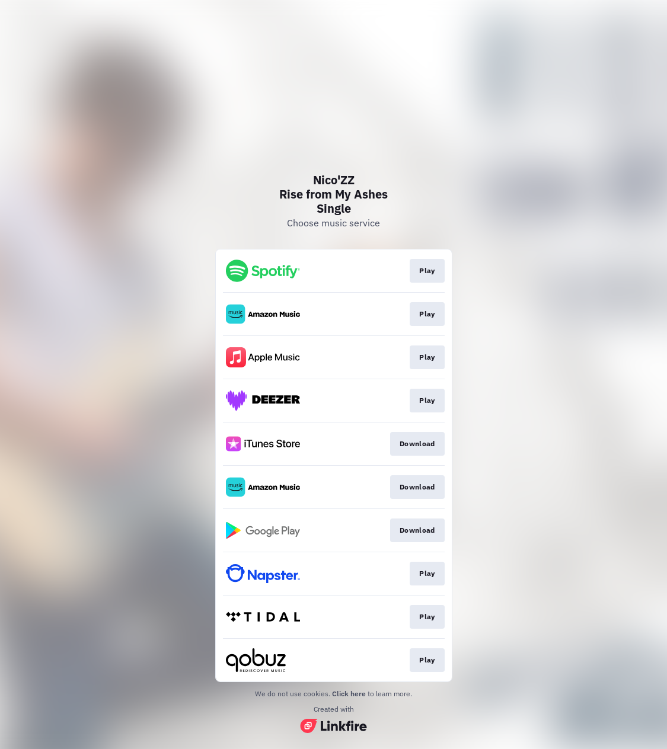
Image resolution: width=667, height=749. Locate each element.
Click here (349, 693)
